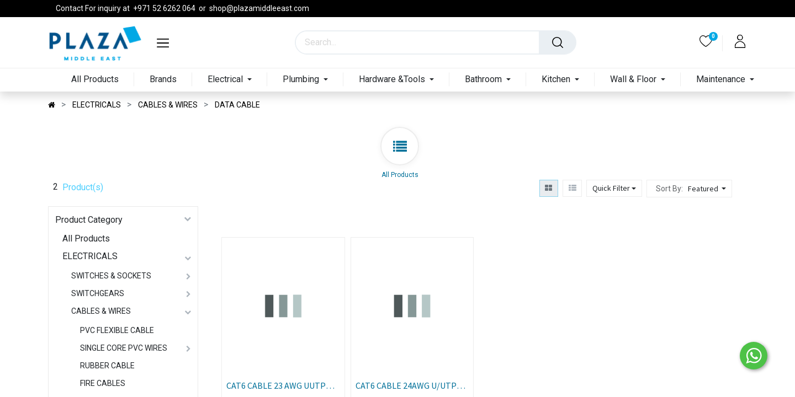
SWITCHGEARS (97, 293)
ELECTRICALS (90, 256)
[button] (708, 188)
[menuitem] (95, 79)
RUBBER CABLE (107, 365)
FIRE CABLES (102, 383)
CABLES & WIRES (101, 311)
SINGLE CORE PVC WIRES (123, 348)
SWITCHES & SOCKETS (111, 275)
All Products (86, 238)
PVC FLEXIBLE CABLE (117, 330)
